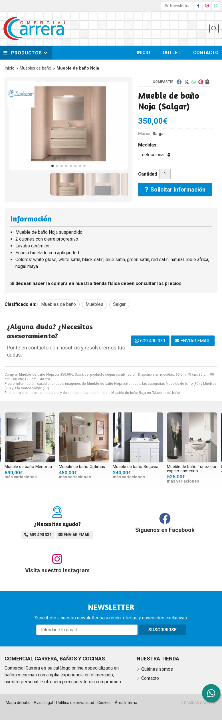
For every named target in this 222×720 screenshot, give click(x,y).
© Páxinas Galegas (198, 703)
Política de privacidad (75, 702)
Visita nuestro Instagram (57, 570)
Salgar (37, 388)
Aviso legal (43, 702)
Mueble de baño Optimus (82, 466)
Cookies (104, 702)
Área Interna (126, 702)
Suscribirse (162, 629)
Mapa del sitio (18, 702)
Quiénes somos (157, 669)
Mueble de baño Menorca (28, 466)
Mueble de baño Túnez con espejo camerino (192, 468)
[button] (52, 166)
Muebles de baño (179, 384)
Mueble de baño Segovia (135, 466)
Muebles (210, 384)
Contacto (150, 678)
